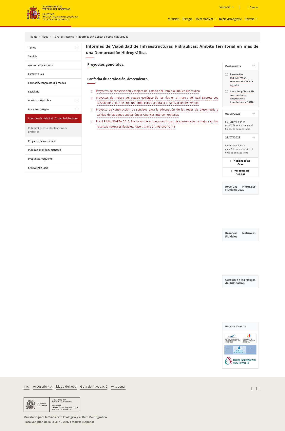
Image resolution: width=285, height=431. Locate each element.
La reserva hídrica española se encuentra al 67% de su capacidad (239, 149)
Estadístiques (36, 74)
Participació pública (39, 100)
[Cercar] (251, 7)
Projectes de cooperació (42, 141)
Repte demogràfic (230, 19)
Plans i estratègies (63, 36)
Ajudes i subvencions (40, 65)
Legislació (33, 91)
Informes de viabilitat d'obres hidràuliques (103, 36)
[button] (216, 19)
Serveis (249, 19)
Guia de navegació (93, 386)
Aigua (45, 36)
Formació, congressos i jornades (47, 83)
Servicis (32, 56)
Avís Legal (118, 386)
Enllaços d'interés (38, 167)
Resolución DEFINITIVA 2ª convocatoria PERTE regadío (241, 80)
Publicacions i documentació (45, 150)
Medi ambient (204, 19)
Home (33, 36)
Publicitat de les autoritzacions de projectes (47, 130)
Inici (26, 386)
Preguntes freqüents (40, 158)
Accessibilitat (42, 386)
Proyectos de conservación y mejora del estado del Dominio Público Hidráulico (148, 91)
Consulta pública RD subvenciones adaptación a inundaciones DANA (242, 97)
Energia (187, 19)
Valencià (225, 7)
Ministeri (173, 19)
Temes (32, 47)
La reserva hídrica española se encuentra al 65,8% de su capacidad (239, 125)
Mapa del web (66, 386)
